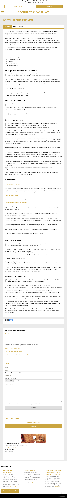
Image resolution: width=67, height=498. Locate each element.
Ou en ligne (33, 426)
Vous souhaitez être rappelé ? (13, 373)
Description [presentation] (7, 27)
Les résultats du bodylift (13, 65)
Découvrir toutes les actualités (9, 491)
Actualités (16, 496)
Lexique (35, 496)
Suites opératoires (12, 63)
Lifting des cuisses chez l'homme (13, 351)
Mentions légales (43, 496)
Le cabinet (29, 496)
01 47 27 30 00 (18, 6)
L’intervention (11, 61)
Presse (23, 496)
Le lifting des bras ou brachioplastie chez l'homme (18, 355)
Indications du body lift (13, 58)
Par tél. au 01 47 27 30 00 (33, 422)
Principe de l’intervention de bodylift (17, 56)
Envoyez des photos (10, 378)
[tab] (7, 26)
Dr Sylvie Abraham (7, 496)
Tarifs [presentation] (14, 27)
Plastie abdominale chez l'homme (14, 348)
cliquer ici (11, 312)
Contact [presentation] (21, 27)
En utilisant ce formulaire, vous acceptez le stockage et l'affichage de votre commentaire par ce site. (31, 404)
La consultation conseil (13, 59)
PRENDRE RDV (49, 6)
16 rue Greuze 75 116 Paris (11, 447)
